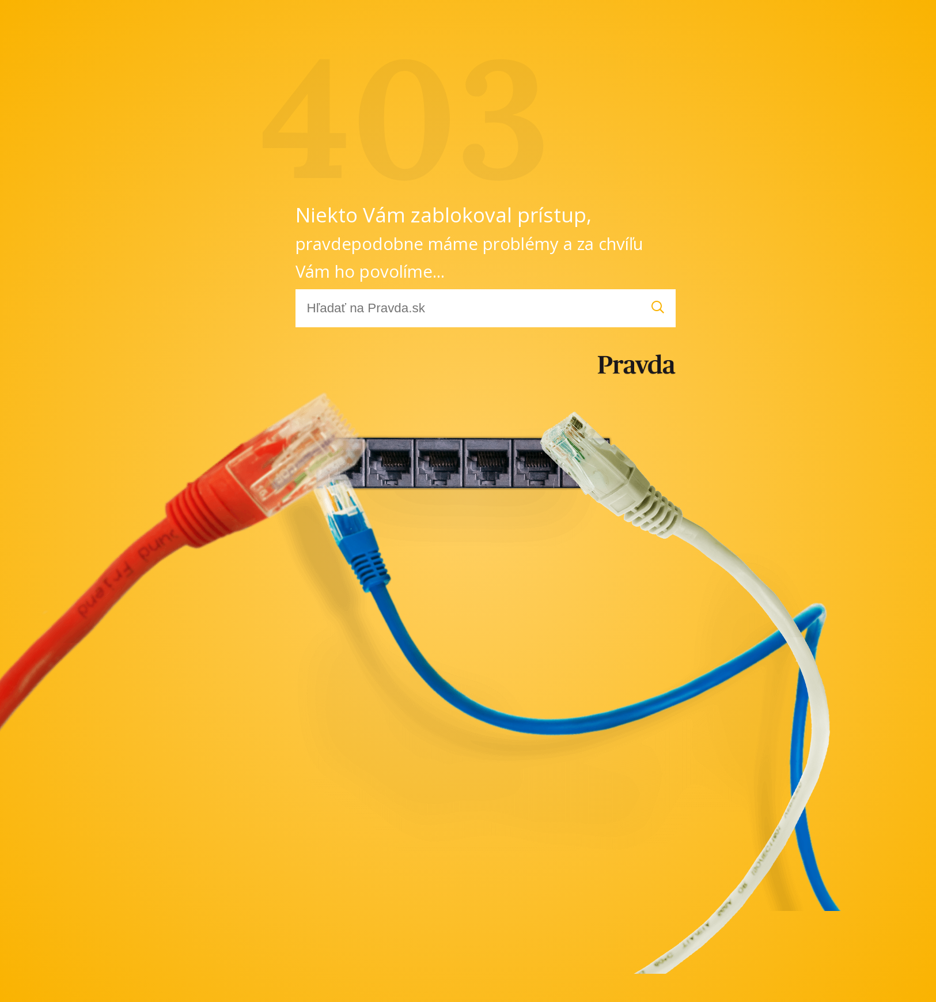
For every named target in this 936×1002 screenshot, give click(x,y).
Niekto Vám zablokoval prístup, (469, 242)
